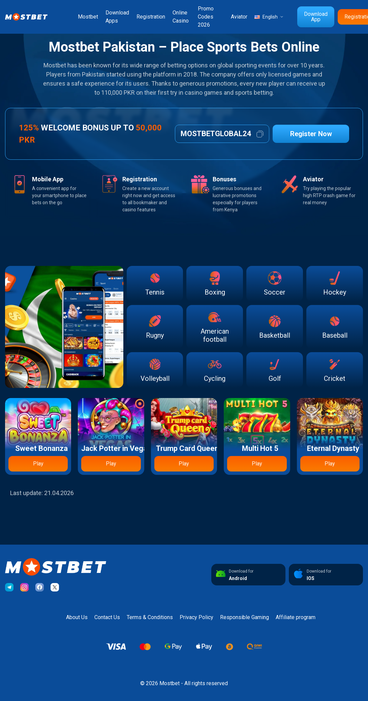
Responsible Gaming (244, 617)
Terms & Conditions (150, 617)
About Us (77, 617)
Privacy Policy (196, 617)
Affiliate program (295, 617)
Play (38, 463)
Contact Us (107, 617)
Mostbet (88, 16)
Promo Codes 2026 (206, 16)
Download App (316, 17)
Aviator (239, 16)
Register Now (311, 134)
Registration (150, 16)
